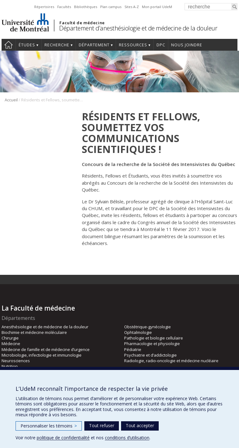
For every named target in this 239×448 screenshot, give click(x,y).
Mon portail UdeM (157, 6)
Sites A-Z (131, 6)
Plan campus (110, 6)
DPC (161, 45)
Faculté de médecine (82, 22)
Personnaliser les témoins (49, 426)
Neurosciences (16, 360)
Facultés (64, 6)
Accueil (8, 45)
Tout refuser (101, 425)
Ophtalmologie (138, 332)
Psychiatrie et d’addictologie (150, 355)
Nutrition (10, 366)
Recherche (57, 45)
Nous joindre (186, 45)
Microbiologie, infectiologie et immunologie (42, 355)
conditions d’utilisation (127, 438)
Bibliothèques (85, 6)
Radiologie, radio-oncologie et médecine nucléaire (171, 360)
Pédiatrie (132, 349)
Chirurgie (10, 338)
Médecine (11, 343)
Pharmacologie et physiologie (152, 343)
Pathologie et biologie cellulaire (153, 338)
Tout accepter (140, 425)
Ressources (133, 45)
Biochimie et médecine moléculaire (34, 332)
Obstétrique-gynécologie (147, 327)
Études (27, 45)
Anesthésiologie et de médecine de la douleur (45, 327)
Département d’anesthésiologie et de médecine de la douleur (138, 28)
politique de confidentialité (63, 438)
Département (94, 45)
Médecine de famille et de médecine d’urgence (46, 349)
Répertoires (44, 6)
